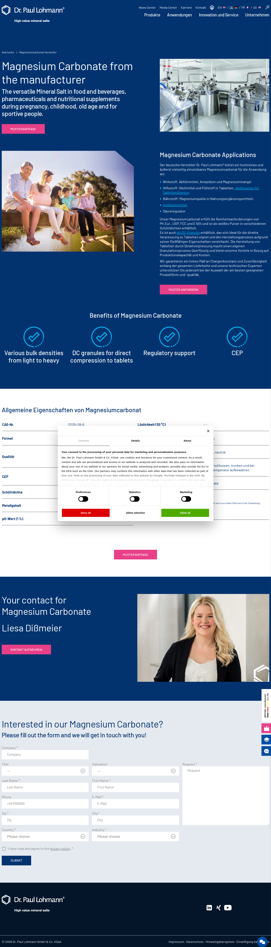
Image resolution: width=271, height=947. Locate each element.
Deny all (86, 512)
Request (189, 764)
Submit (16, 860)
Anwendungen (179, 14)
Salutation (99, 764)
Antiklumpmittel (175, 205)
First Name (101, 780)
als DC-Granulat (188, 232)
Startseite (8, 52)
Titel (5, 764)
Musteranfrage (23, 129)
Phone (6, 797)
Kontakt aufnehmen (26, 649)
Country (9, 830)
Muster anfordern (183, 289)
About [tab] (187, 440)
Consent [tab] (83, 440)
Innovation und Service (218, 14)
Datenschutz (195, 942)
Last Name (11, 780)
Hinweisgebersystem (220, 942)
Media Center (168, 7)
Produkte (152, 14)
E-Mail (97, 797)
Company (10, 748)
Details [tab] (135, 440)
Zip (5, 813)
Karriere (186, 7)
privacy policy (60, 848)
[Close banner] (208, 431)
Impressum (176, 942)
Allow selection (135, 512)
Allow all (185, 512)
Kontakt (201, 7)
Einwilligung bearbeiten (253, 942)
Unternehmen (257, 14)
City (96, 813)
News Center (147, 7)
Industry (99, 830)
